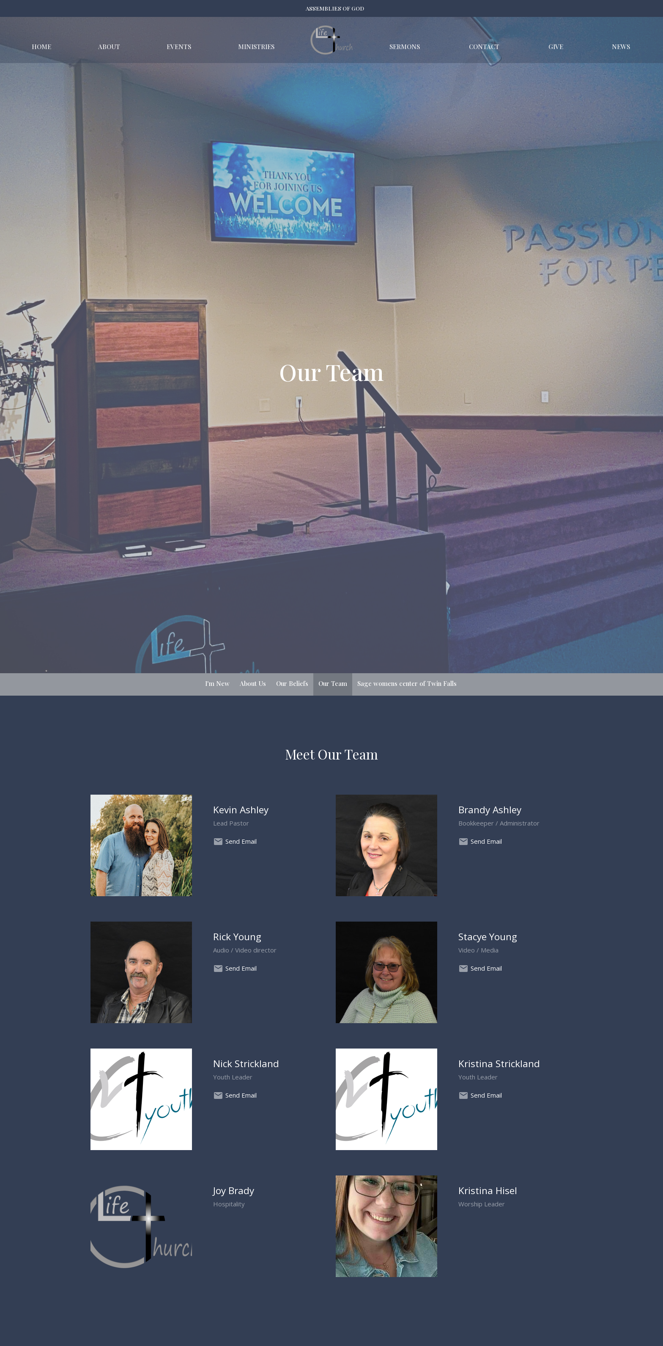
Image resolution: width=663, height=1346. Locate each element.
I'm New (217, 683)
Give (555, 46)
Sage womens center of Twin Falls (407, 683)
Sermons (404, 46)
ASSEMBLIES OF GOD (335, 8)
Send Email (241, 841)
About (109, 46)
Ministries (256, 46)
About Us (253, 683)
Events (179, 46)
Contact (484, 46)
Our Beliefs (292, 683)
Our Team (332, 683)
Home (41, 46)
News (621, 46)
